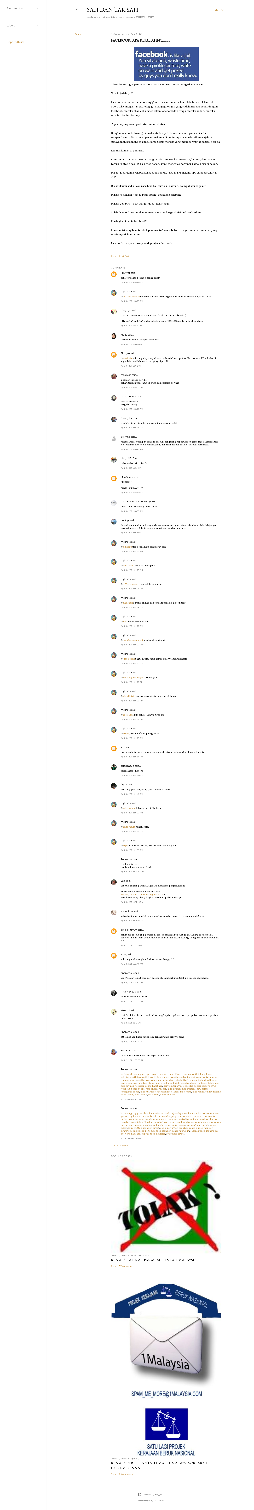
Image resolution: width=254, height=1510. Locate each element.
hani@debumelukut (133, 640)
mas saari (126, 375)
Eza (123, 880)
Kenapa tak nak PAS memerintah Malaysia (154, 1259)
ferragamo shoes (130, 1091)
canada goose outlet (164, 1122)
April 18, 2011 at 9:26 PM (132, 588)
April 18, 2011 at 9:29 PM (132, 738)
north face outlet (139, 1077)
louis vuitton (156, 1113)
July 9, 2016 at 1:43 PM (131, 1138)
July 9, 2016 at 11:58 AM (131, 1099)
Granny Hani (127, 418)
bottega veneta (188, 1080)
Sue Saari (126, 1050)
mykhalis (126, 291)
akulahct (125, 1010)
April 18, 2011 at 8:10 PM (132, 301)
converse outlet (190, 1074)
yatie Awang (129, 808)
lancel (176, 1091)
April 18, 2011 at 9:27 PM (132, 626)
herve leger (169, 1085)
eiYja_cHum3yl (129, 929)
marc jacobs (135, 1124)
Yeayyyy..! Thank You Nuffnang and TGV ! (142, 894)
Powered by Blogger (150, 1495)
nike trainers (189, 1088)
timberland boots (207, 1080)
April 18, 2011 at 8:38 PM (132, 427)
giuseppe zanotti (149, 1074)
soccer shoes (167, 1094)
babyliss (125, 1077)
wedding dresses (130, 1074)
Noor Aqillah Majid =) (134, 677)
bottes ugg (127, 1113)
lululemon (213, 1082)
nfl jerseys (185, 1091)
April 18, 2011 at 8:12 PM (132, 344)
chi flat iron (143, 1080)
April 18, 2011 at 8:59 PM (132, 511)
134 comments (126, 1474)
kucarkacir (128, 565)
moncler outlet (151, 1127)
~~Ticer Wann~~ (131, 296)
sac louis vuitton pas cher (174, 1127)
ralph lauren (157, 1080)
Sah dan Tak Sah (112, 9)
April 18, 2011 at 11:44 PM (132, 902)
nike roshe (198, 1091)
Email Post (124, 256)
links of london (144, 1122)
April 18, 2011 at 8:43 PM (132, 468)
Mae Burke (159, 1500)
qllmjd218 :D (127, 458)
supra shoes (148, 1133)
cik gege (126, 310)
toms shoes (154, 1130)
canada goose (160, 1119)
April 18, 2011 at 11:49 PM (132, 920)
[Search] (220, 10)
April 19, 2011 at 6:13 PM (131, 1041)
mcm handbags (188, 1082)
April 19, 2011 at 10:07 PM (132, 1060)
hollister (206, 1077)
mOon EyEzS (128, 991)
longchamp (206, 1074)
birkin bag (153, 1094)
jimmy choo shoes (137, 1094)
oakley (208, 1091)
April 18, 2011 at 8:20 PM (132, 366)
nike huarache (148, 1091)
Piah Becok (129, 658)
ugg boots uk (140, 1130)
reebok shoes (164, 1091)
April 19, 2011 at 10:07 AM (132, 1001)
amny (124, 954)
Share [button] (78, 34)
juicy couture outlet (182, 1116)
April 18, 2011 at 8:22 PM (132, 387)
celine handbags (153, 1085)
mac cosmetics (128, 1082)
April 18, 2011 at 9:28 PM (132, 682)
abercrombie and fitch (167, 1082)
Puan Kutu (127, 911)
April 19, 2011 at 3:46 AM (132, 964)
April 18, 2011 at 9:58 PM (132, 831)
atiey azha (128, 714)
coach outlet (196, 1127)
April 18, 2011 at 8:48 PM (132, 492)
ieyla (125, 621)
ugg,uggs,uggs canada (140, 1119)
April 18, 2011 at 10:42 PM (132, 871)
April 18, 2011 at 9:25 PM (132, 551)
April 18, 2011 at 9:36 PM (132, 756)
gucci (192, 1077)
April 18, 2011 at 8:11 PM (131, 325)
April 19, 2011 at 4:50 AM (132, 982)
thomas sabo (133, 1133)
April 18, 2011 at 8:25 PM (132, 409)
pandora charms (208, 1119)
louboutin (188, 1085)
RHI (123, 747)
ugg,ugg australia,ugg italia (183, 1119)
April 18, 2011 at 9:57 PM (132, 812)
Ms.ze (124, 334)
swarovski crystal (175, 1133)
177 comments (125, 1266)
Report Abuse (15, 42)
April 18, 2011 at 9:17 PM (131, 532)
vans (198, 1077)
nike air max (127, 1085)
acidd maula (127, 765)
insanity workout (179, 1077)
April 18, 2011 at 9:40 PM (132, 775)
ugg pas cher (141, 1113)
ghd (179, 1085)
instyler (164, 1074)
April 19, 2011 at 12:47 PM (132, 1023)
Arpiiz (124, 784)
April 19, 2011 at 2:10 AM (132, 945)
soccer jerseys (202, 1085)
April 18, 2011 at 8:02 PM (132, 282)
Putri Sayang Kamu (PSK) (135, 501)
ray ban (162, 1088)
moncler (186, 1113)
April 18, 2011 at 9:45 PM (132, 794)
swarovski (126, 1130)
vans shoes (151, 1088)
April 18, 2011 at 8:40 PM (132, 449)
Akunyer (125, 272)
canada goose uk (204, 1122)
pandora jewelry (172, 1113)
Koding (125, 520)
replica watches (137, 1116)
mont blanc (175, 1074)
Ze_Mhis (125, 436)
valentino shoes (146, 1082)
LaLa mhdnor (128, 396)
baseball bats (172, 1080)
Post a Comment (120, 1145)
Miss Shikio (127, 477)
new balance (203, 1088)
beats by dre (137, 1088)
